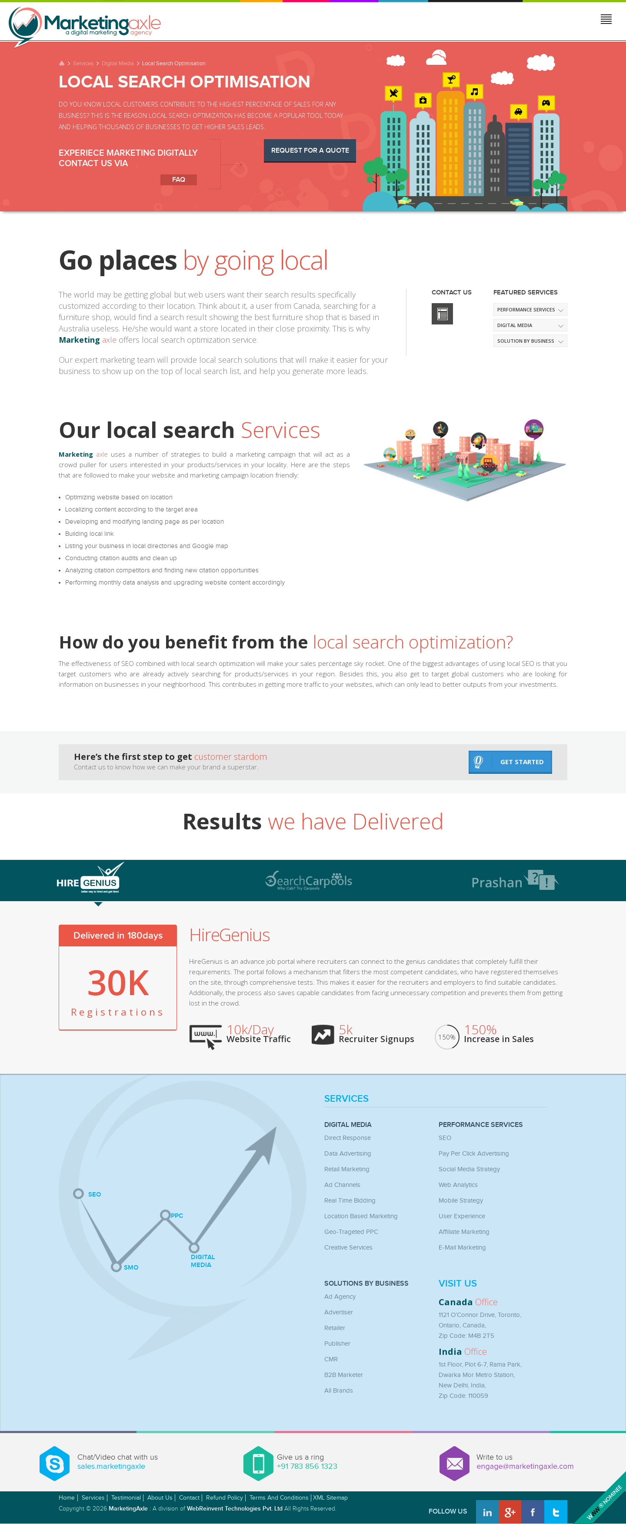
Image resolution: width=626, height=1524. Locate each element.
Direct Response (347, 1138)
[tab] (141, 876)
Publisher (337, 1343)
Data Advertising (347, 1153)
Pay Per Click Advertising (474, 1153)
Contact (189, 1497)
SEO (445, 1138)
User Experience (462, 1216)
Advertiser (338, 1312)
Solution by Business (525, 341)
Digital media (514, 325)
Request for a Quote (310, 151)
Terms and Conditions (279, 1497)
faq (178, 180)
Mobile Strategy (461, 1200)
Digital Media (118, 63)
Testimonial (126, 1497)
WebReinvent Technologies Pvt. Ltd (235, 1508)
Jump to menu (607, 20)
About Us (160, 1497)
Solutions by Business (366, 1283)
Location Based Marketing (361, 1216)
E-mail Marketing (462, 1247)
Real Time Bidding (350, 1200)
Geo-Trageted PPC (351, 1232)
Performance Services (526, 309)
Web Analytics (458, 1185)
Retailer (334, 1328)
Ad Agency (340, 1296)
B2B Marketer (343, 1375)
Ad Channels (342, 1185)
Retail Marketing (347, 1169)
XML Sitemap (330, 1497)
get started (509, 762)
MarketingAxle (128, 1508)
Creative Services (348, 1247)
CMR (331, 1359)
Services (83, 63)
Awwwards (598, 1496)
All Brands (338, 1390)
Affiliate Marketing (464, 1232)
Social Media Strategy (469, 1169)
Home (67, 1497)
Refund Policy (224, 1497)
